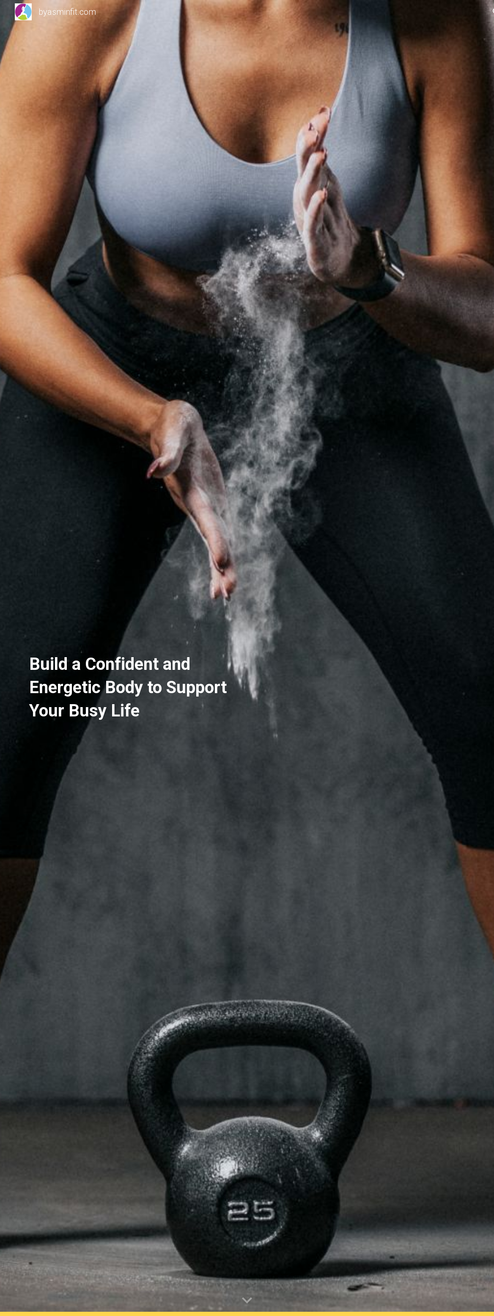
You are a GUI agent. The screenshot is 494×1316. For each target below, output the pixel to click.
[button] (247, 1301)
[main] (133, 658)
